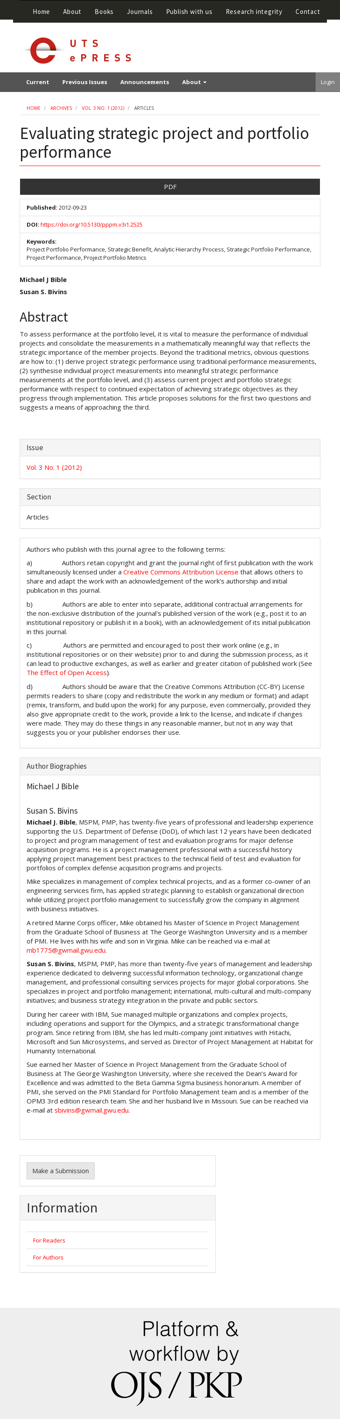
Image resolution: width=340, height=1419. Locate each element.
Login (328, 82)
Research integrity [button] (254, 11)
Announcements (144, 82)
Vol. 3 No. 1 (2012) (103, 108)
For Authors (48, 1257)
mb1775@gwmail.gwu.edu (66, 950)
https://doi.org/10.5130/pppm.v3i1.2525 (92, 224)
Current (37, 82)
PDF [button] (170, 186)
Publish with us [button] (189, 11)
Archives (61, 108)
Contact (308, 11)
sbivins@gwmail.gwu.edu (91, 1110)
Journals (140, 11)
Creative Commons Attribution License (180, 571)
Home (41, 11)
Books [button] (104, 11)
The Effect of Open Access (67, 672)
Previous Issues (84, 82)
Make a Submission (60, 1170)
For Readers (49, 1240)
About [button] (72, 11)
